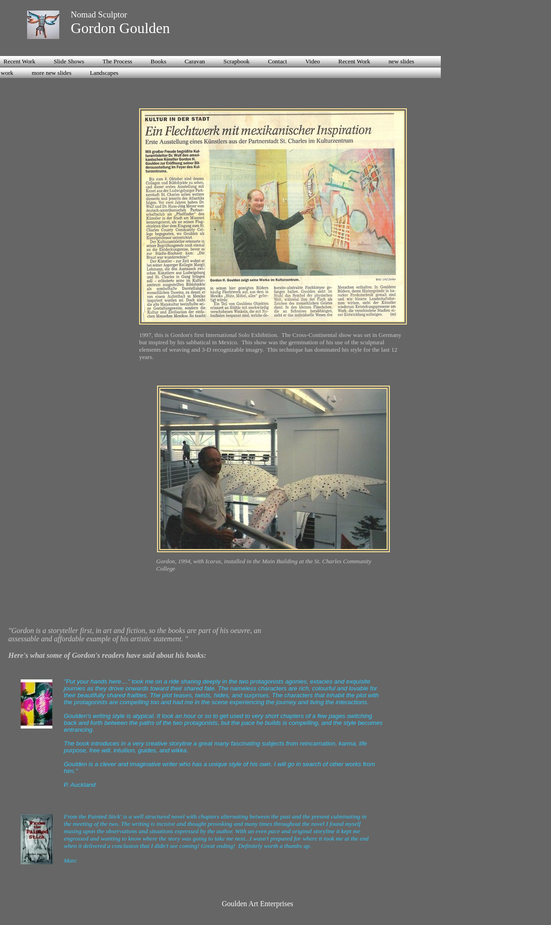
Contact (277, 61)
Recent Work (354, 61)
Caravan (195, 61)
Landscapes (104, 72)
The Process (117, 61)
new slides (401, 61)
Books (158, 61)
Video (312, 61)
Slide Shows (69, 61)
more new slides (52, 72)
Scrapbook (237, 61)
